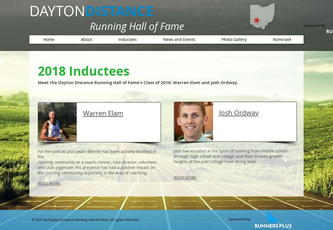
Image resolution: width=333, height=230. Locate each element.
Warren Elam (103, 113)
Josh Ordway (239, 112)
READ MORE (49, 183)
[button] (127, 39)
